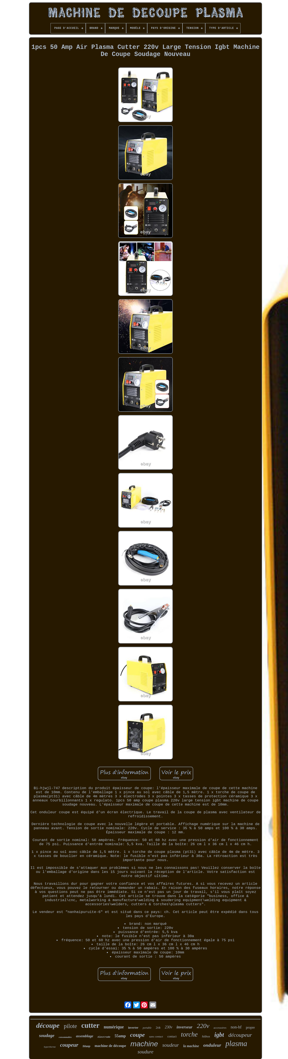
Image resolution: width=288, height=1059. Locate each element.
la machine (191, 1046)
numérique (114, 1027)
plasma (236, 1043)
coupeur (69, 1045)
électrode (104, 1037)
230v (168, 1027)
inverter (133, 1027)
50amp (86, 1046)
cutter (90, 1025)
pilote (70, 1026)
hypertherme (50, 1046)
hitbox (206, 1036)
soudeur (170, 1045)
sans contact (156, 1036)
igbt (219, 1034)
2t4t (158, 1027)
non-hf (236, 1027)
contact (171, 1036)
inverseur (185, 1027)
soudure (145, 1051)
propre (250, 1027)
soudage (46, 1035)
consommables (65, 1037)
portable (147, 1027)
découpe (47, 1025)
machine (144, 1044)
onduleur (212, 1045)
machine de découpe (110, 1046)
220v (203, 1025)
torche (189, 1034)
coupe (137, 1034)
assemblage (84, 1036)
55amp (120, 1036)
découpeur (240, 1035)
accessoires (220, 1027)
